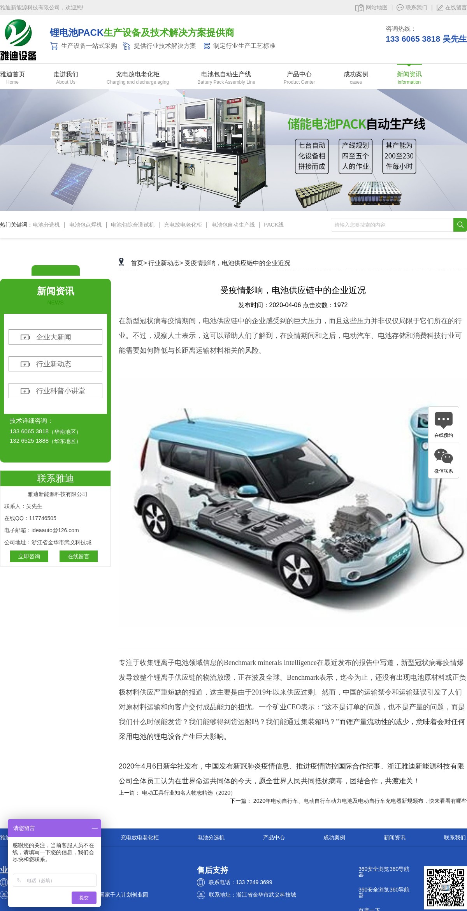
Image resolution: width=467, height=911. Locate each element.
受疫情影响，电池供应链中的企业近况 (237, 263)
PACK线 (274, 225)
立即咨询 (29, 556)
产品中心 (299, 74)
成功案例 (356, 74)
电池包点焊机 (85, 225)
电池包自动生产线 (226, 74)
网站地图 (371, 8)
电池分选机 (46, 225)
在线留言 (452, 7)
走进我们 (65, 74)
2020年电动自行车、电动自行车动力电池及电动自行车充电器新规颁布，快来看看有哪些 (360, 801)
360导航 (399, 869)
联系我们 (412, 7)
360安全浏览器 (373, 871)
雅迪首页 (12, 74)
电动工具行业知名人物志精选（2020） (189, 793)
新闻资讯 (409, 74)
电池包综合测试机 (132, 225)
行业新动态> (165, 263)
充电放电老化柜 (138, 74)
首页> (139, 263)
